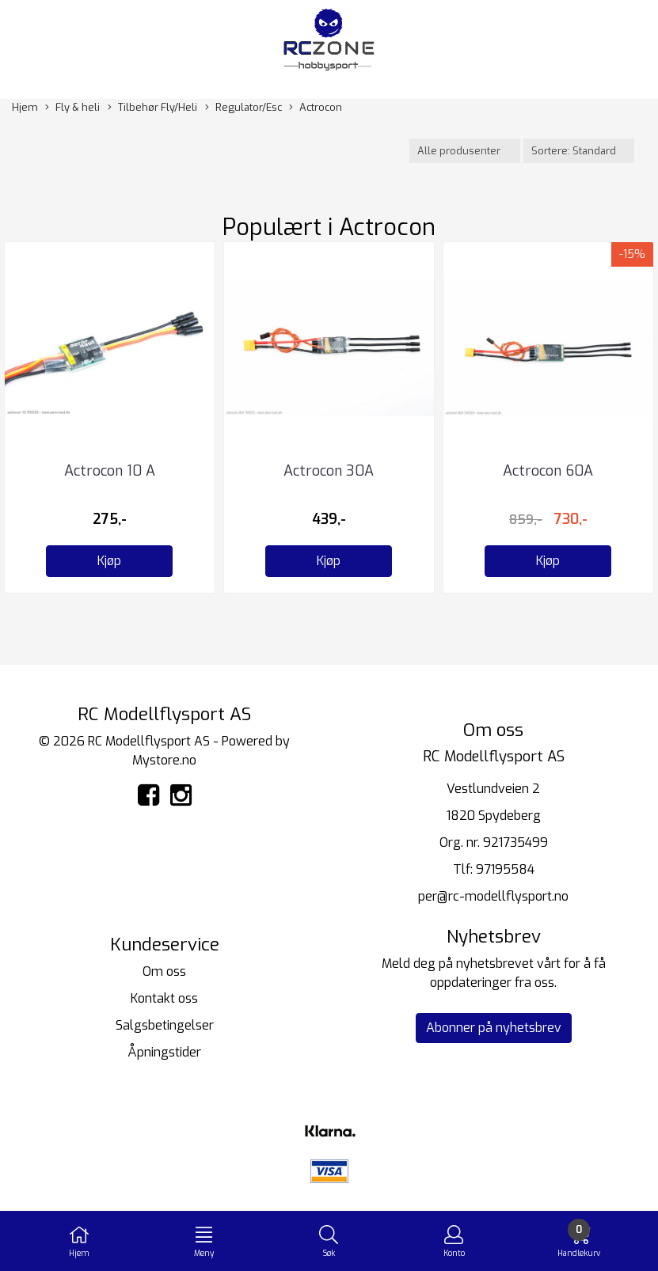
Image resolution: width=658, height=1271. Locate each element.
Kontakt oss (164, 998)
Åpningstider (164, 1052)
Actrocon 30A (328, 470)
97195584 (505, 869)
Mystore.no (164, 760)
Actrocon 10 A (109, 470)
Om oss (164, 971)
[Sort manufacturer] (464, 150)
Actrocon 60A (548, 470)
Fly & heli (72, 108)
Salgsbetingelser (165, 1025)
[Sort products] (578, 150)
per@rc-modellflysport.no (493, 896)
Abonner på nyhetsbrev (493, 1027)
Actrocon (315, 108)
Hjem (25, 107)
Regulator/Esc (243, 108)
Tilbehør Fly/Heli (152, 108)
